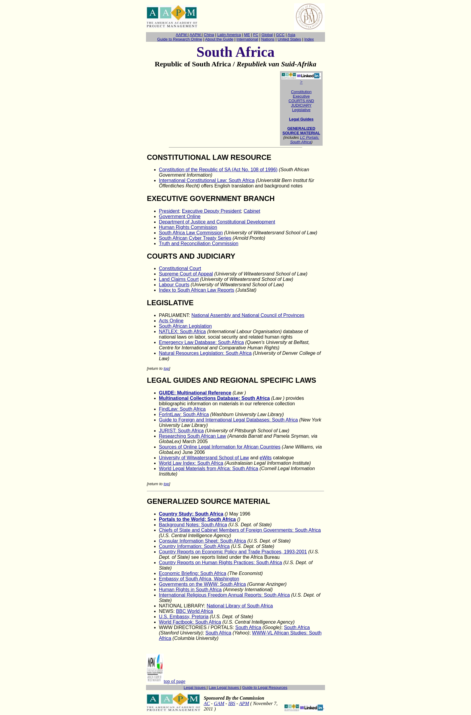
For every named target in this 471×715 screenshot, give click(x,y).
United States (289, 39)
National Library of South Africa (240, 605)
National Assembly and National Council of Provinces (247, 315)
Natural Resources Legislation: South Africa (205, 353)
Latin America (229, 34)
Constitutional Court (180, 268)
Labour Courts (174, 284)
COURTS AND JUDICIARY (301, 103)
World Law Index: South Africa (191, 463)
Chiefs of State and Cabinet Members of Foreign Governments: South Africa (240, 530)
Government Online (180, 216)
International (247, 39)
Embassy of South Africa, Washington (199, 578)
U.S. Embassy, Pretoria (183, 616)
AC (207, 703)
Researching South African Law (192, 436)
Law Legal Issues (224, 687)
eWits (266, 457)
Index (309, 39)
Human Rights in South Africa (190, 589)
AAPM (196, 34)
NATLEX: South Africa (182, 331)
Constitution (301, 92)
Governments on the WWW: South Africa (202, 584)
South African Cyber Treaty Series (195, 238)
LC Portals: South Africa (304, 139)
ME (247, 34)
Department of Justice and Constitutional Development (217, 221)
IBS (231, 703)
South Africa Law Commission (191, 232)
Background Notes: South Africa (193, 524)
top (166, 368)
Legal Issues (195, 687)
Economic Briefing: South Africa (192, 573)
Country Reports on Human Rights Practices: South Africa (220, 562)
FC (255, 34)
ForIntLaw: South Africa (184, 414)
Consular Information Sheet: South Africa (202, 540)
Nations (268, 39)
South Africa (248, 627)
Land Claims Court (179, 279)
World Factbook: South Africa (190, 622)
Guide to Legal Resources (264, 687)
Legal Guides (301, 119)
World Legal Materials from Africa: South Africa (208, 468)
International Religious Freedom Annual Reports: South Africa (224, 595)
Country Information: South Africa (194, 546)
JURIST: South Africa (181, 430)
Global (267, 34)
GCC (280, 34)
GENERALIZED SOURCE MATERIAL (301, 130)
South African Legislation (185, 326)
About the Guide (219, 39)
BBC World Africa (194, 611)
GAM (219, 703)
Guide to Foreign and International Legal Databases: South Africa (228, 419)
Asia (291, 34)
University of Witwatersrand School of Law (204, 457)
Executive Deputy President (211, 211)
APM (244, 703)
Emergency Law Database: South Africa (201, 342)
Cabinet (252, 211)
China (209, 34)
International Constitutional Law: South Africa (206, 180)
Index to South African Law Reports (196, 290)
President (169, 211)
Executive (301, 96)
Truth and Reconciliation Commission (198, 243)
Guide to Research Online (179, 39)
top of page (174, 681)
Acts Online (171, 320)
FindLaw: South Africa (182, 409)
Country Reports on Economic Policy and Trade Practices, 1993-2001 (233, 551)
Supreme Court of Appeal (186, 273)
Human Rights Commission (188, 227)
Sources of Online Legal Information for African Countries (220, 446)
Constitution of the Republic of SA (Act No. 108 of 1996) (218, 169)
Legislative (301, 110)
